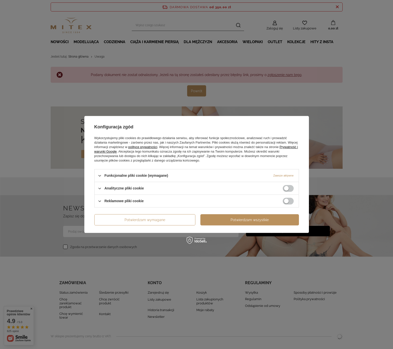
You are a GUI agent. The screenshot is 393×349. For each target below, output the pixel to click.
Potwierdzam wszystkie (250, 220)
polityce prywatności (142, 147)
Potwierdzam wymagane (145, 220)
